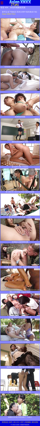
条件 (10, 422)
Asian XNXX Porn (8, 14)
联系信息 (5, 422)
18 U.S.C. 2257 (18, 422)
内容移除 (28, 422)
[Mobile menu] (2, 3)
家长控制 (35, 422)
